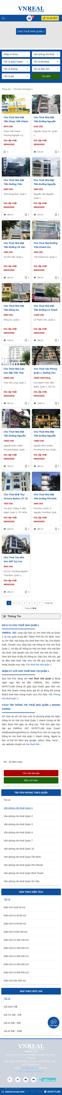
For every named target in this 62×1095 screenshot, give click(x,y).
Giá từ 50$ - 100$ (13, 1031)
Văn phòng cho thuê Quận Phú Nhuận (23, 865)
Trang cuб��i (31, 608)
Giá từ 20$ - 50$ (12, 1023)
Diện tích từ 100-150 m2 (16, 940)
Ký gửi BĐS (51, 18)
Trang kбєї (48, 603)
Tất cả (7, 800)
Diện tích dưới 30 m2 (14, 907)
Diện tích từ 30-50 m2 (15, 915)
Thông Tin (14, 616)
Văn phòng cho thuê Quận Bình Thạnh (23, 873)
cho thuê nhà (32, 744)
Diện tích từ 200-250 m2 (16, 956)
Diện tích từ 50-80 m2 (15, 923)
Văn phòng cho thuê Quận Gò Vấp (21, 881)
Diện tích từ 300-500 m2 (16, 972)
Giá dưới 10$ (10, 1006)
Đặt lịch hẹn (31, 780)
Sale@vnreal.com (29, 1068)
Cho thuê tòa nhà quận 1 (38, 664)
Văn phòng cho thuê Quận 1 (18, 808)
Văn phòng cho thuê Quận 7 (18, 840)
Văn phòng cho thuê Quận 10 (19, 848)
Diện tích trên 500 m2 (15, 980)
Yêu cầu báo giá (31, 773)
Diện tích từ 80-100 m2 (15, 931)
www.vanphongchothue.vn (31, 1071)
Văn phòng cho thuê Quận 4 (18, 832)
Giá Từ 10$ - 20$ (12, 1014)
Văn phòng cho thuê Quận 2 (18, 816)
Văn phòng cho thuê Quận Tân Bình (22, 857)
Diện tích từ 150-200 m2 (16, 948)
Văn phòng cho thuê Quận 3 (18, 824)
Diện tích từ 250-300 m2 (16, 964)
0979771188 (52, 1091)
